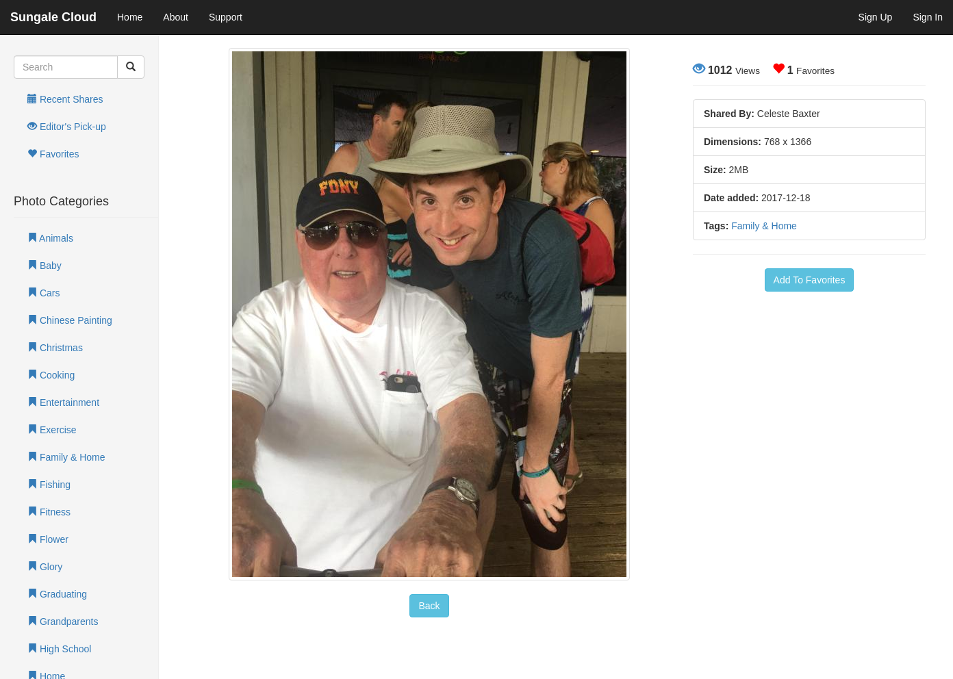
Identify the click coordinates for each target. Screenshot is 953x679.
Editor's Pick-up (66, 126)
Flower (47, 539)
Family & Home (66, 457)
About (175, 17)
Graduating (57, 594)
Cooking (51, 375)
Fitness (49, 512)
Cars (43, 292)
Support (225, 17)
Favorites (53, 154)
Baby (44, 265)
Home (129, 17)
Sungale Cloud (53, 17)
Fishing (49, 484)
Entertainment (63, 402)
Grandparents (63, 621)
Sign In (928, 17)
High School (59, 648)
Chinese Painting (69, 320)
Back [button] (429, 605)
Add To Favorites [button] (810, 279)
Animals (50, 238)
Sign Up (876, 17)
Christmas (55, 347)
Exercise (52, 429)
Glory (44, 566)
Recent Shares (65, 99)
